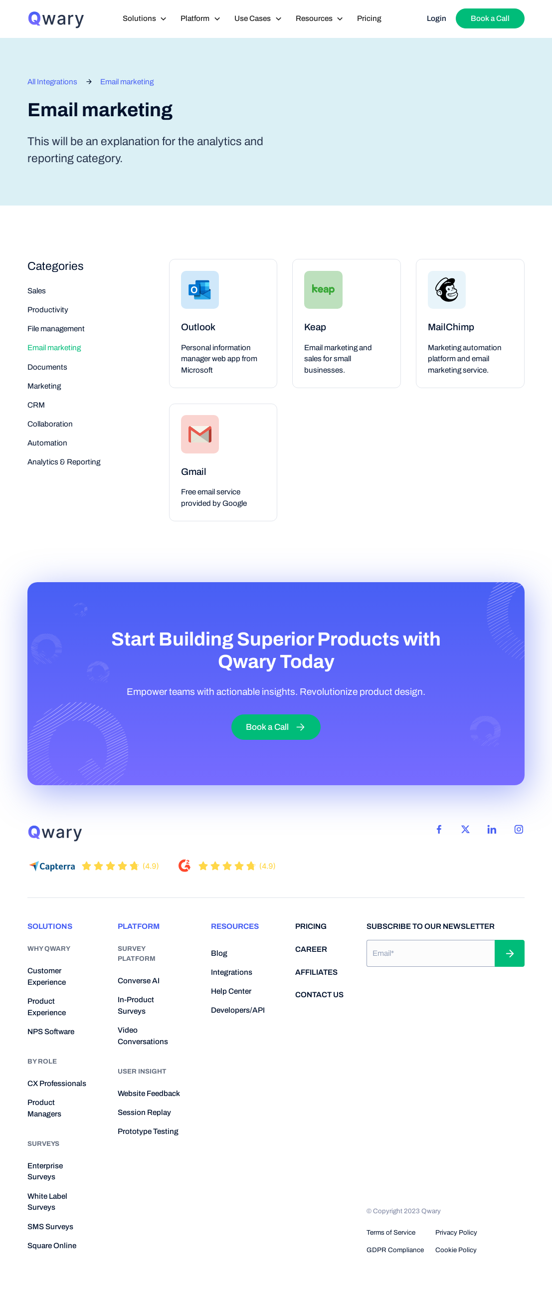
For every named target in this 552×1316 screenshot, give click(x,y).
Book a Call (490, 18)
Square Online (51, 1246)
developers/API (238, 1010)
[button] (145, 19)
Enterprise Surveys (45, 1171)
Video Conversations (143, 1036)
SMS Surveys (50, 1227)
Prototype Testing (148, 1131)
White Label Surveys (47, 1202)
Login (436, 18)
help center (231, 991)
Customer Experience (46, 976)
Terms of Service (391, 1232)
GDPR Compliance (395, 1250)
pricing (311, 926)
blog (219, 953)
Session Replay (144, 1112)
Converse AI (139, 981)
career (311, 949)
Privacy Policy (456, 1232)
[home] (55, 18)
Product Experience (46, 1007)
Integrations (231, 972)
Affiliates (316, 972)
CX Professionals (56, 1084)
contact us (319, 995)
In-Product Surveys (136, 1005)
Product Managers (44, 1108)
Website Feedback (149, 1093)
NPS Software (50, 1032)
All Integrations (52, 82)
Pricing (369, 18)
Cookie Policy (456, 1250)
